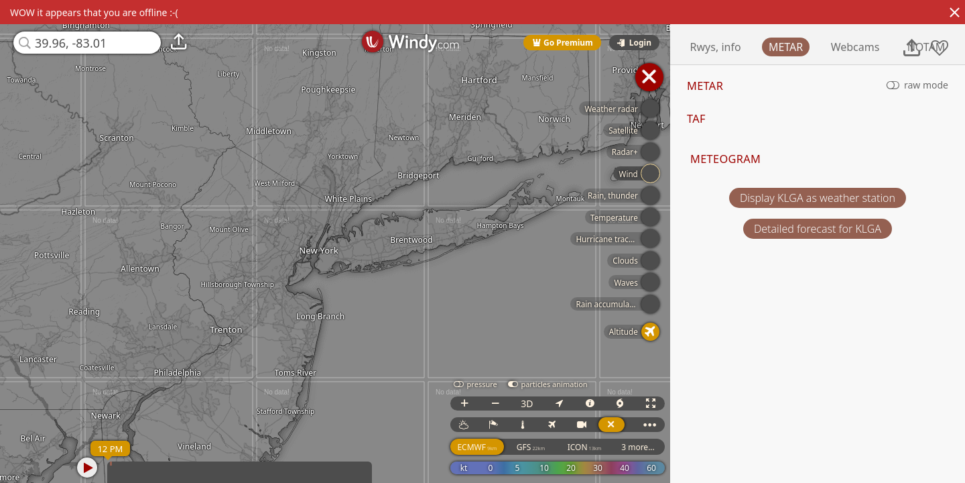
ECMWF (508, 447)
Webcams (920, 47)
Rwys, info (780, 47)
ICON (615, 447)
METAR (851, 47)
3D (558, 403)
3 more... (669, 447)
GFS (562, 447)
